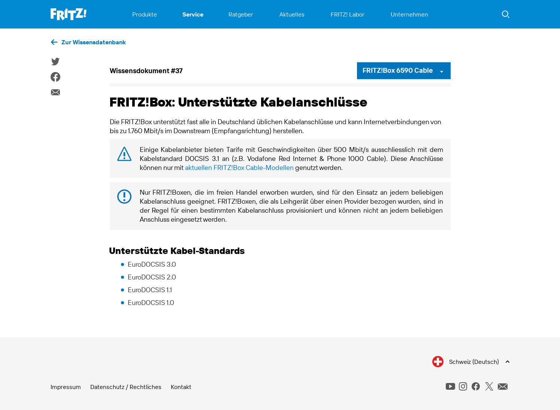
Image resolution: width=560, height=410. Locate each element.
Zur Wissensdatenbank (93, 42)
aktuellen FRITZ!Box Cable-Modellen (239, 167)
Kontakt (181, 386)
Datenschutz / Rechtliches (125, 386)
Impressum (66, 386)
